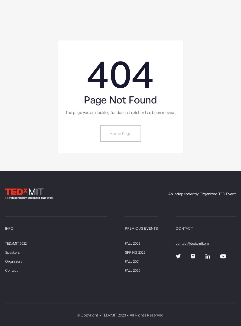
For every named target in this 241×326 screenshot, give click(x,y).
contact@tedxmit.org (192, 244)
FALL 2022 (132, 244)
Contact (11, 271)
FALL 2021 (132, 262)
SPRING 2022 (135, 253)
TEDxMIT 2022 (16, 244)
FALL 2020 (132, 271)
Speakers (12, 253)
